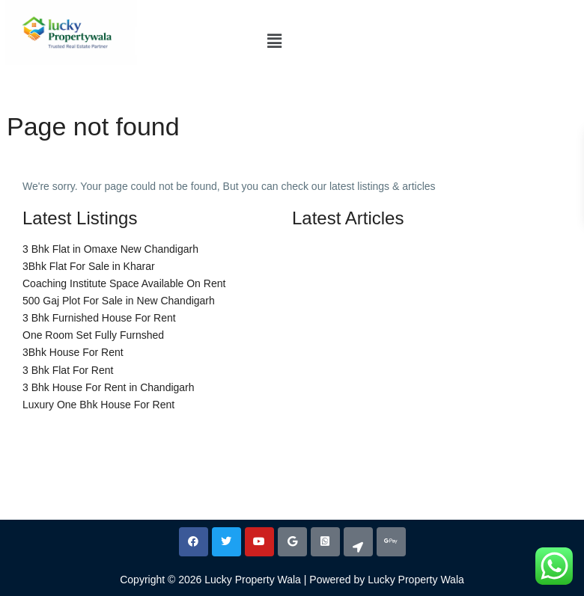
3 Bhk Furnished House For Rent (99, 318)
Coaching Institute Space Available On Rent (123, 283)
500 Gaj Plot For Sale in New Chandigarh (118, 301)
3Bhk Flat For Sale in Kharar (88, 266)
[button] (274, 41)
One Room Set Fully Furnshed (93, 335)
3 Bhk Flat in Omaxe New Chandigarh (110, 249)
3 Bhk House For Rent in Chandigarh (108, 387)
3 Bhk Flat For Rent (67, 370)
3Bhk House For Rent (73, 352)
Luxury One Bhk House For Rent (98, 405)
